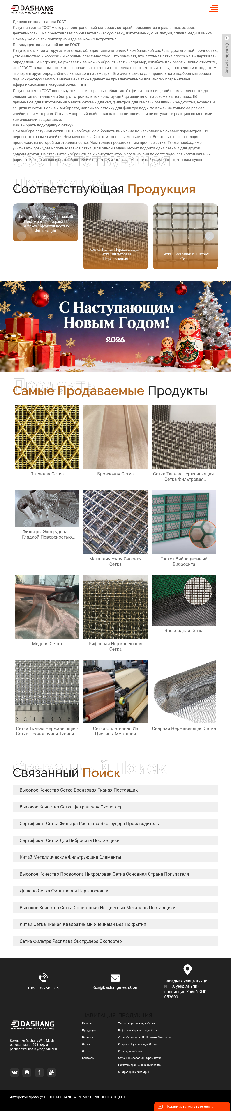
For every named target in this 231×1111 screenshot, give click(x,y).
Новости (87, 1037)
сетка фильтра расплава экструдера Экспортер (71, 941)
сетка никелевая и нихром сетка (140, 1058)
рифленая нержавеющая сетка (138, 1030)
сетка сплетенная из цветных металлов (144, 1037)
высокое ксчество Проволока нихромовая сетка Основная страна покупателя (104, 874)
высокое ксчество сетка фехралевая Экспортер (71, 807)
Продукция (89, 1030)
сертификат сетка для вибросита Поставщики (70, 840)
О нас (86, 1051)
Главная (87, 1023)
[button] (209, 236)
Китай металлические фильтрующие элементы (70, 857)
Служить (87, 1044)
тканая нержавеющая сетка (136, 1023)
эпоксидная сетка (130, 1051)
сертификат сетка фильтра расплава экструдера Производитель (89, 823)
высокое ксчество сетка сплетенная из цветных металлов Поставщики (98, 907)
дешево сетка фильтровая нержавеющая (64, 890)
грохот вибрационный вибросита (139, 1065)
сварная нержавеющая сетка (137, 1044)
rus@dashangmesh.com (115, 987)
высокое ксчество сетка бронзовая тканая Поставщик (79, 790)
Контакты (88, 1058)
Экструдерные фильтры (133, 1072)
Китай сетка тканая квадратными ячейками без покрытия (83, 924)
